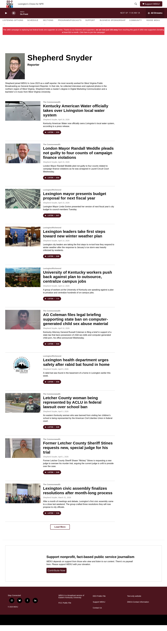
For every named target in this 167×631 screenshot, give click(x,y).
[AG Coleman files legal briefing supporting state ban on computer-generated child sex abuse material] (22, 325)
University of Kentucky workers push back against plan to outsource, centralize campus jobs (77, 282)
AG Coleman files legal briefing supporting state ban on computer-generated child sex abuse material (75, 325)
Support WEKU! (153, 6)
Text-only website (134, 602)
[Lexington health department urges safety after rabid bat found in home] (22, 371)
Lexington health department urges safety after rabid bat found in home (76, 368)
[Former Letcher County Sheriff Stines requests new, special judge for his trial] (22, 454)
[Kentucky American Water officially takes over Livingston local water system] (22, 117)
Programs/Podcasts (70, 26)
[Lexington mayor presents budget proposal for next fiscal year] (22, 204)
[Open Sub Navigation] (5, 30)
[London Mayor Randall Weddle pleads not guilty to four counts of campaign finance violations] (22, 159)
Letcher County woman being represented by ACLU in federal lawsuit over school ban (72, 408)
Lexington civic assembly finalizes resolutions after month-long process (77, 496)
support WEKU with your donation (74, 570)
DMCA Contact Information (138, 608)
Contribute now (56, 576)
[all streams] (155, 19)
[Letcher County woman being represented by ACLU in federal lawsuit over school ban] (22, 408)
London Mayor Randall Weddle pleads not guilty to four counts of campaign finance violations (78, 158)
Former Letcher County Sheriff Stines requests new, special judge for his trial (78, 453)
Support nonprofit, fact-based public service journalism (90, 563)
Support (90, 26)
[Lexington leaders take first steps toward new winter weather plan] (22, 242)
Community (135, 26)
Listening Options (13, 26)
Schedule (32, 26)
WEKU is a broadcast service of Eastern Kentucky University (71, 602)
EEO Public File (99, 602)
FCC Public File (64, 609)
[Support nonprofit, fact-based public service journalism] (23, 569)
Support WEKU (99, 608)
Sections (48, 26)
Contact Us (97, 614)
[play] (6, 18)
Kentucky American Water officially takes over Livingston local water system (75, 116)
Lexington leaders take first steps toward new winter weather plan (74, 239)
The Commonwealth (51, 108)
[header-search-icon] (135, 7)
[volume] (13, 19)
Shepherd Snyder (50, 125)
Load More (59, 533)
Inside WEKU (153, 26)
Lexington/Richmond (52, 196)
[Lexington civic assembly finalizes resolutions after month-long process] (22, 499)
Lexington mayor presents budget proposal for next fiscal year (74, 201)
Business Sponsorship (113, 26)
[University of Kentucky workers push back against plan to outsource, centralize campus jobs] (22, 283)
